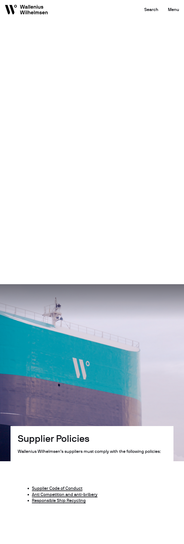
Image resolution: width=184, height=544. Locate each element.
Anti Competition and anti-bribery (65, 494)
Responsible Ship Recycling (59, 500)
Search (151, 9)
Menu (173, 9)
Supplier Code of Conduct (57, 488)
